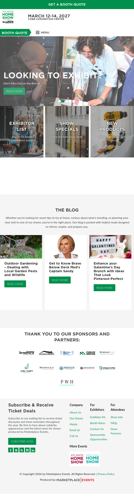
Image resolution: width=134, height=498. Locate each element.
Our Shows (76, 418)
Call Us (74, 435)
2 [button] (63, 101)
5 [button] (73, 101)
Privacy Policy (106, 474)
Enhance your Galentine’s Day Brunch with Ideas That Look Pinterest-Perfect (109, 271)
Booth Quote (14, 33)
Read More (14, 91)
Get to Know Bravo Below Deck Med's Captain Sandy (65, 267)
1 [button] (59, 101)
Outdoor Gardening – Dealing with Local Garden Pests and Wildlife (21, 269)
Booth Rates (97, 423)
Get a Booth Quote (67, 4)
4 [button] (70, 101)
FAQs (114, 423)
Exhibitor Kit (97, 417)
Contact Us (97, 429)
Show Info (117, 417)
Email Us (75, 430)
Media (73, 424)
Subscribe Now (22, 441)
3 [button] (66, 101)
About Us (75, 412)
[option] (67, 71)
